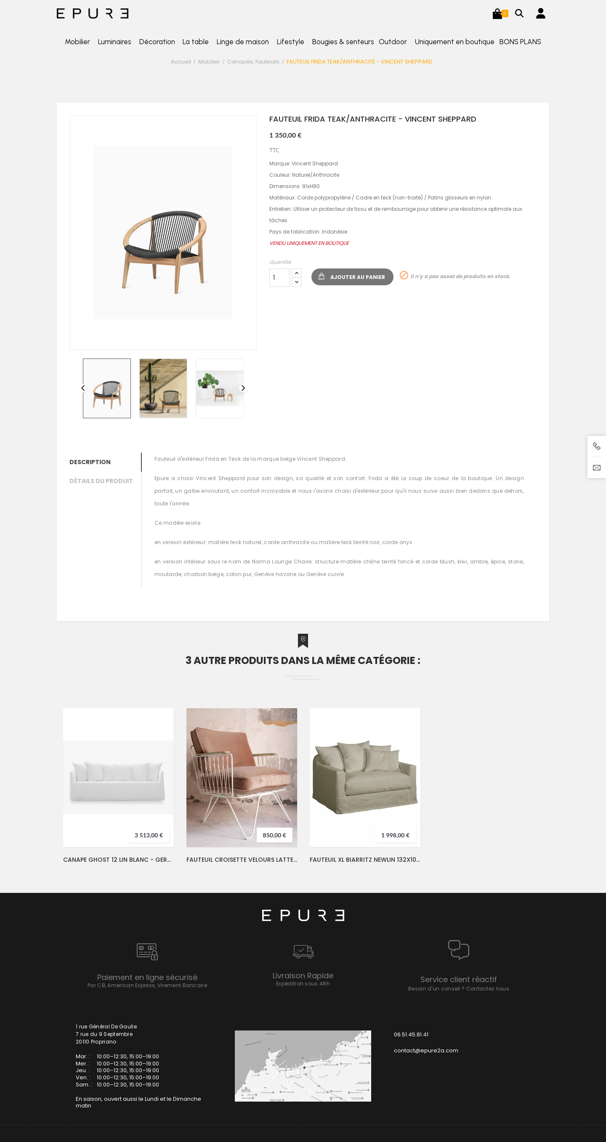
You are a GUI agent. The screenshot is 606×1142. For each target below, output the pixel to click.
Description (90, 462)
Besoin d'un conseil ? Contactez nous (458, 988)
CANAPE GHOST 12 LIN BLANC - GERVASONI (118, 859)
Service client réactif (458, 979)
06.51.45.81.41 (411, 1034)
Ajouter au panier (357, 277)
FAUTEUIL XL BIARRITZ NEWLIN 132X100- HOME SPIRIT (365, 859)
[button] (497, 13)
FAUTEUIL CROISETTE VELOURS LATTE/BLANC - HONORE (241, 859)
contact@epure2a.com (426, 1050)
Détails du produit (101, 481)
